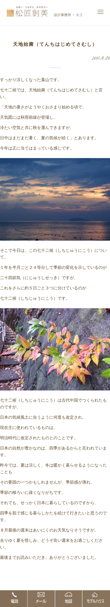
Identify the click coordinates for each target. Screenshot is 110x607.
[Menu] (100, 12)
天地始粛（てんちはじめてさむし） (55, 44)
